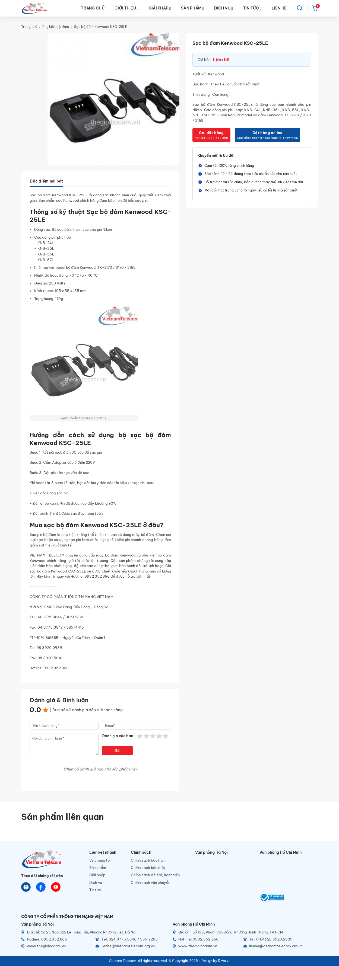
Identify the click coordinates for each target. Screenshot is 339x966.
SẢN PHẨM (192, 8)
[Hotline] (56, 939)
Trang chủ (29, 27)
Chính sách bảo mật (148, 867)
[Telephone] (131, 939)
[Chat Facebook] (41, 887)
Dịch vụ (95, 882)
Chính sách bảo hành (149, 860)
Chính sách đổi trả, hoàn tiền (155, 875)
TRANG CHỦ (92, 8)
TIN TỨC (252, 8)
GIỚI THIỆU (126, 8)
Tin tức (95, 890)
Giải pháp (97, 875)
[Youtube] (56, 887)
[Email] (131, 946)
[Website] (26, 887)
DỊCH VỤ (223, 8)
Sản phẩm (97, 867)
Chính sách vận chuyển (150, 882)
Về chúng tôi (99, 860)
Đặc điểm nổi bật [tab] (46, 181)
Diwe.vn (224, 961)
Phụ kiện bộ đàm (55, 27)
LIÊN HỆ (279, 8)
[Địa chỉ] (93, 932)
